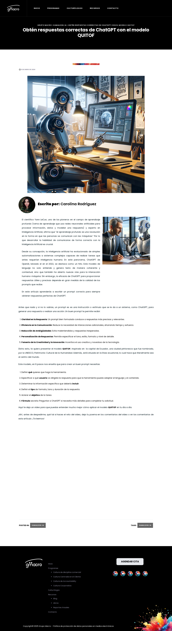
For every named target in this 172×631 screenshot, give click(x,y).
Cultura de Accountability (64, 581)
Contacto (113, 8)
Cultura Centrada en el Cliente (67, 576)
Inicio (37, 8)
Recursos (95, 8)
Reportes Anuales (61, 607)
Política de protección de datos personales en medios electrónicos (83, 626)
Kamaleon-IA (38, 525)
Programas (54, 8)
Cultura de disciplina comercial (67, 572)
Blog (55, 598)
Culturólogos (75, 8)
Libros (56, 603)
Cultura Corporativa (62, 585)
